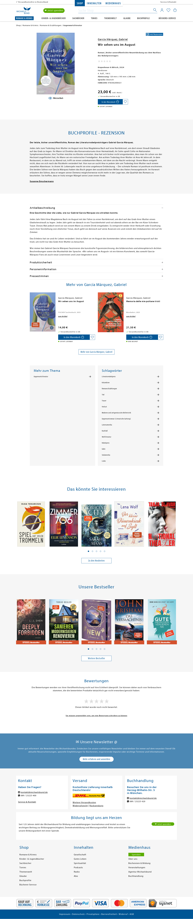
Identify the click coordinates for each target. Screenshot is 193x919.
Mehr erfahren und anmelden (96, 759)
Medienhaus (113, 3)
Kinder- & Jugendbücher (54, 18)
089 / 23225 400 (28, 795)
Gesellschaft (80, 854)
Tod (103, 395)
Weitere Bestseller (96, 658)
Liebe (104, 461)
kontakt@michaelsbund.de (34, 792)
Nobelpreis (106, 443)
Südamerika (106, 455)
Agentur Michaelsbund (140, 872)
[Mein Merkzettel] (168, 10)
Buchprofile (143, 18)
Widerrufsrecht (80, 806)
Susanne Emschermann (42, 181)
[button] (88, 551)
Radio (77, 872)
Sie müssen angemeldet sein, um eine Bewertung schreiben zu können (96, 716)
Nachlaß (105, 431)
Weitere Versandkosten (84, 802)
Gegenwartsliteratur (41, 377)
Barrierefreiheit (109, 914)
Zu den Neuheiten (96, 560)
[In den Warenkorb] (110, 101)
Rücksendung (96, 806)
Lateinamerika (107, 425)
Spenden (136, 854)
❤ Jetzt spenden (54, 10)
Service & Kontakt (168, 2)
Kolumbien (106, 383)
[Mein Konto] (162, 10)
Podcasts (78, 867)
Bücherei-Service (167, 18)
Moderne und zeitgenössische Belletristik (116, 413)
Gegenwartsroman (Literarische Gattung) (116, 419)
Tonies (94, 18)
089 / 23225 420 (137, 801)
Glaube (127, 18)
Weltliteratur (106, 437)
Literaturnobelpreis (109, 377)
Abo (76, 876)
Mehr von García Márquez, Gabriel (96, 351)
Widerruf (123, 914)
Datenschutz (78, 914)
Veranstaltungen (136, 867)
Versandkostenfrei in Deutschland (33, 2)
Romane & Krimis (24, 18)
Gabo (103, 449)
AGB (132, 914)
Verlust (104, 407)
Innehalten (94, 3)
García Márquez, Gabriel (113, 39)
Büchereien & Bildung (139, 863)
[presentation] (30, 302)
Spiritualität (80, 863)
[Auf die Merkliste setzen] (125, 101)
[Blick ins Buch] (55, 98)
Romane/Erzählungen (109, 389)
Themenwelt (110, 18)
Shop (80, 3)
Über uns (132, 859)
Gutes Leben (80, 859)
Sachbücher (78, 18)
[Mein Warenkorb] (175, 10)
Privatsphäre (93, 914)
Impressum (64, 914)
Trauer (104, 401)
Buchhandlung (135, 876)
